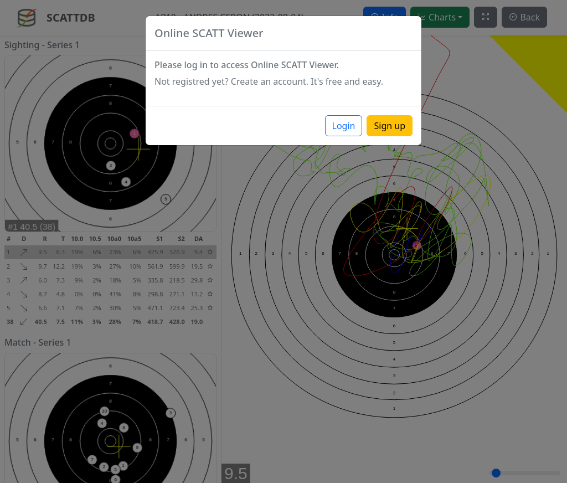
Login (343, 126)
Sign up (389, 126)
